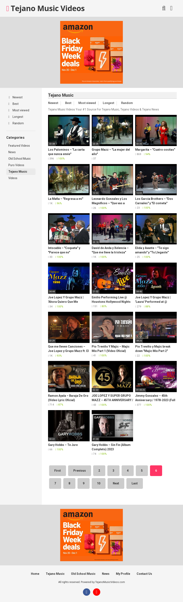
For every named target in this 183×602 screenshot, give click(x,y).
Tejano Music (17, 171)
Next (116, 483)
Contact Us (144, 573)
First (57, 470)
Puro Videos (16, 165)
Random (16, 123)
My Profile (123, 573)
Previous (79, 470)
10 (98, 483)
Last (135, 483)
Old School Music (19, 158)
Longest (15, 116)
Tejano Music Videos (45, 8)
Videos (12, 178)
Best (13, 103)
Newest (16, 97)
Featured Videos (19, 145)
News (12, 152)
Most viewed (18, 110)
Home (35, 573)
